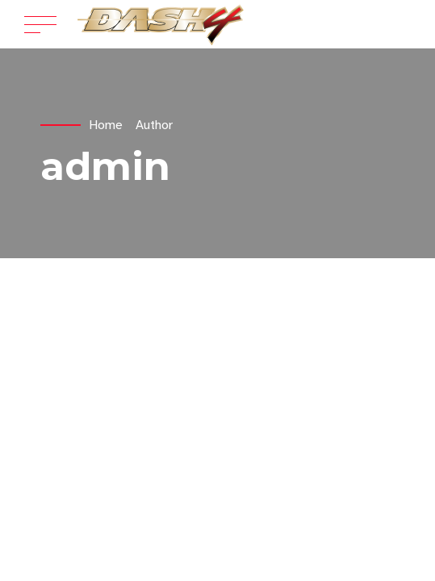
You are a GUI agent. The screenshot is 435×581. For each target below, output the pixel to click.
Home (106, 125)
